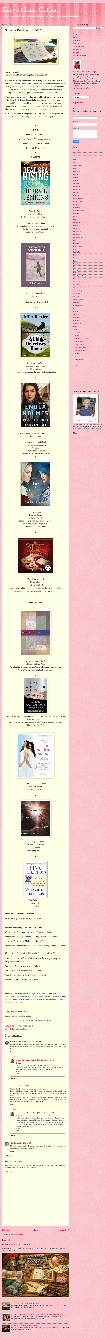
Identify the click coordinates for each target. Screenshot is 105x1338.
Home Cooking (78, 52)
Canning (75, 180)
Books (12, 1029)
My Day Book (77, 282)
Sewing (75, 329)
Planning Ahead (78, 305)
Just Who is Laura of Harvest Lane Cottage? (24, 1325)
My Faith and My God (80, 55)
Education (76, 195)
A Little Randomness (79, 151)
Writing (75, 365)
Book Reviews (77, 166)
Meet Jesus (76, 40)
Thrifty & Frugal (78, 341)
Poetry (75, 308)
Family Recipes (78, 198)
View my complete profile (81, 88)
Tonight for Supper (79, 350)
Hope (75, 240)
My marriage (77, 294)
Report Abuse (78, 103)
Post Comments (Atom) (17, 1234)
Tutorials (76, 353)
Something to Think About (81, 338)
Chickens (76, 183)
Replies (15, 1056)
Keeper (75, 255)
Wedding (76, 356)
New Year (76, 297)
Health (75, 219)
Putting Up (76, 311)
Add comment (10, 1156)
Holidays (76, 228)
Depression (76, 189)
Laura (75, 261)
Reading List (18, 1029)
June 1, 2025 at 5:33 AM (22, 1086)
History (75, 225)
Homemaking (77, 49)
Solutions (76, 335)
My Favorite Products (79, 288)
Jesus (74, 249)
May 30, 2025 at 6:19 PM (34, 1041)
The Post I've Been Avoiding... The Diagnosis (25, 1303)
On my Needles (78, 299)
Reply (12, 1052)
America (76, 154)
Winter (75, 362)
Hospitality (76, 243)
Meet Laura (76, 43)
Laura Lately (77, 264)
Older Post (64, 1230)
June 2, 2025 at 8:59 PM (46, 1060)
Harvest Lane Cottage (30, 9)
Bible (75, 163)
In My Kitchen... (78, 246)
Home (35, 1230)
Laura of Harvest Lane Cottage (26, 1060)
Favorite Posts (77, 201)
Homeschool (77, 234)
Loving (75, 270)
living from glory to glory (18, 1041)
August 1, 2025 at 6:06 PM (23, 1143)
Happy (75, 216)
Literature (76, 267)
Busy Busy (76, 175)
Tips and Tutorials (78, 344)
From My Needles (78, 210)
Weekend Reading (78, 359)
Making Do (76, 273)
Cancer (75, 177)
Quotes (75, 314)
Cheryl (12, 1143)
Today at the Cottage (79, 347)
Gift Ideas (76, 213)
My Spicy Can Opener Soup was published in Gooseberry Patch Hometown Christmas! (37, 1314)
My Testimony (77, 291)
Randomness (77, 323)
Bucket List (76, 172)
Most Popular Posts (79, 276)
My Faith (76, 285)
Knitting (75, 258)
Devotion (76, 192)
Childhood (76, 186)
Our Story (76, 303)
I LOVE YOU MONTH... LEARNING (16, 1244)
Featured (76, 204)
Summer (25, 1029)
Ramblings (76, 320)
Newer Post (7, 1230)
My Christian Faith (79, 279)
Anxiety (75, 157)
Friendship (76, 207)
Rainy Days (76, 317)
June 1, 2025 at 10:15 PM (47, 1113)
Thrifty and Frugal (78, 46)
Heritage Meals (78, 222)
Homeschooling (78, 237)
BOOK (75, 160)
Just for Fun (76, 252)
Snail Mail (76, 332)
